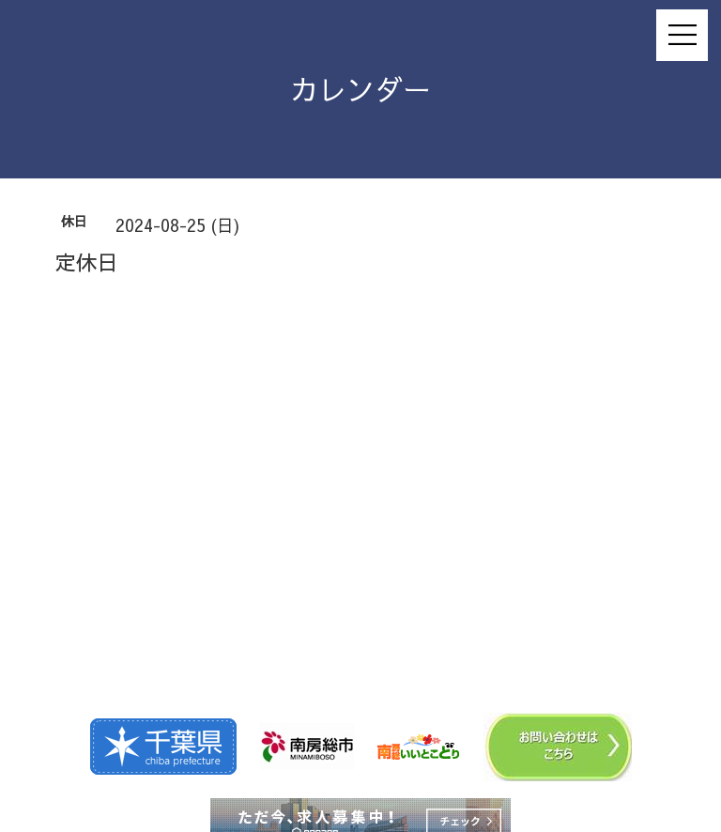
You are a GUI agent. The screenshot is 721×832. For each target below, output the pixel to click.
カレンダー (360, 88)
